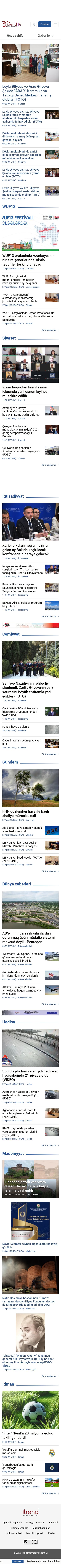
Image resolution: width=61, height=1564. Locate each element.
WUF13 (9, 206)
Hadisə (8, 1022)
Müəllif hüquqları (41, 1528)
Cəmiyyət (11, 634)
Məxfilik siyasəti (34, 1533)
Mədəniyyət (13, 1153)
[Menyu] (55, 24)
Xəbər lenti (45, 35)
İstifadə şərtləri (14, 1533)
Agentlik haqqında (12, 1522)
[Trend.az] (11, 24)
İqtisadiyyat (13, 496)
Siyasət (9, 338)
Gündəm (10, 762)
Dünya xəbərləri (16, 884)
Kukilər (51, 1533)
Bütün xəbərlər (49, 330)
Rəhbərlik (53, 1522)
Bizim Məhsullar (19, 1528)
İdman (8, 1384)
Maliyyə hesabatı (35, 1522)
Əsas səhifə (15, 35)
